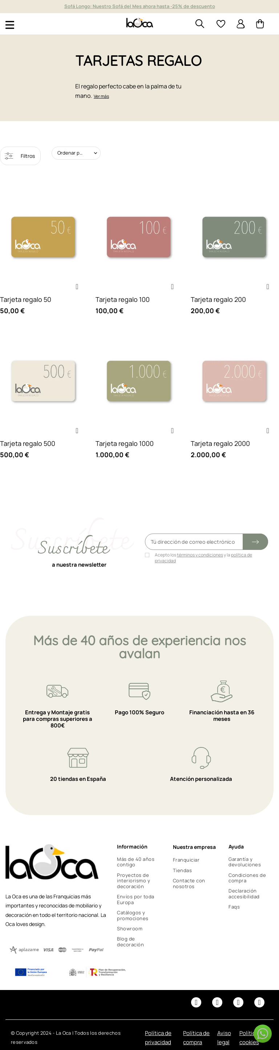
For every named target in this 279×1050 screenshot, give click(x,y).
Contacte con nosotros (189, 883)
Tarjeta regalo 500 (27, 443)
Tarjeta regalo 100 (123, 299)
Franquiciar (186, 860)
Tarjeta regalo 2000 (220, 443)
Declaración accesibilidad (244, 893)
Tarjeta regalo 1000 (125, 443)
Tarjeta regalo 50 (25, 299)
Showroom (129, 928)
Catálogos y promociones (133, 915)
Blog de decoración (130, 941)
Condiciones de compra (247, 878)
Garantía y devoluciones (245, 862)
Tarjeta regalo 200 (218, 299)
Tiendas (182, 870)
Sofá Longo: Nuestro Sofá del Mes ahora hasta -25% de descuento (139, 6)
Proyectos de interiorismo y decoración (133, 881)
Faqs (234, 906)
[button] (77, 286)
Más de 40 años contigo (135, 862)
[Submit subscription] (255, 542)
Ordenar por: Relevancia (79, 152)
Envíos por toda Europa (135, 899)
